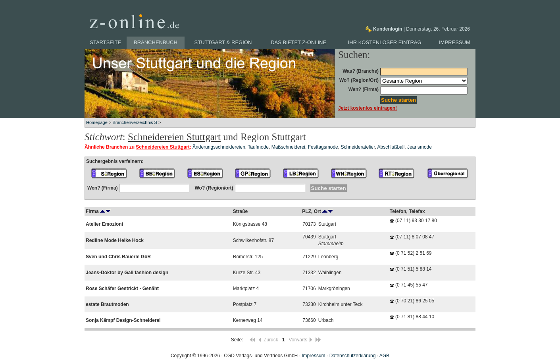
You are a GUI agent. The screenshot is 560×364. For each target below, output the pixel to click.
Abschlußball (391, 147)
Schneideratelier (358, 147)
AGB (384, 355)
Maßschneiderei (288, 147)
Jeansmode (419, 147)
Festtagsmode (323, 147)
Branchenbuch (155, 42)
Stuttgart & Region (223, 42)
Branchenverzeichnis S (134, 122)
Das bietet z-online (298, 42)
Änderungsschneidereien (218, 147)
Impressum (454, 42)
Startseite (105, 42)
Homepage (97, 122)
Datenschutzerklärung (352, 355)
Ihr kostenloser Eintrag (384, 42)
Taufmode (258, 147)
